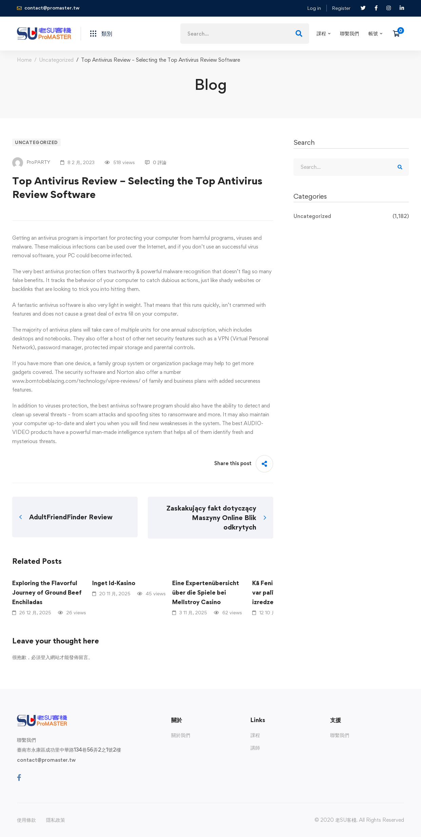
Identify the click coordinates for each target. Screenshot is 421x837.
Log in (314, 8)
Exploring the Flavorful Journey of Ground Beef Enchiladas (47, 592)
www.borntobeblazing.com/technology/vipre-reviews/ (76, 381)
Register (341, 8)
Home (24, 60)
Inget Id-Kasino (113, 582)
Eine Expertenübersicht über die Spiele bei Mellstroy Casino (205, 592)
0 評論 (155, 162)
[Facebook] (19, 778)
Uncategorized (56, 60)
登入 (45, 657)
